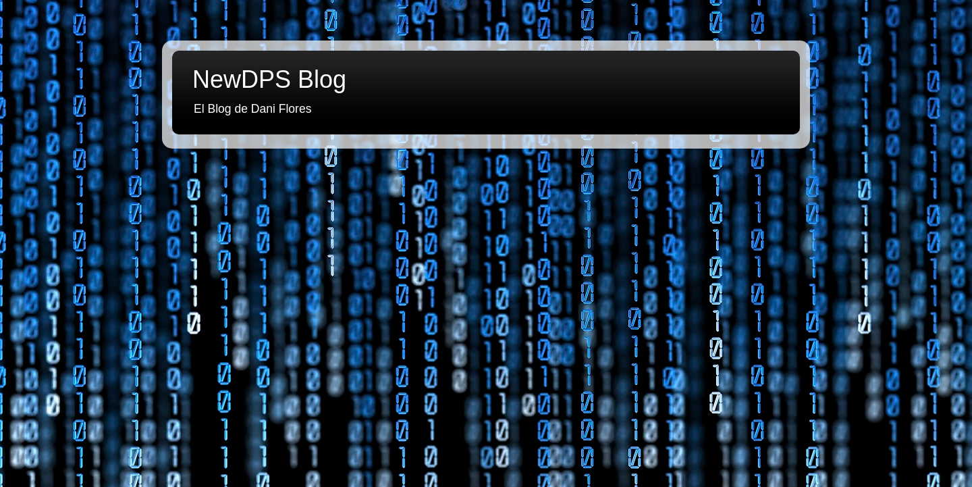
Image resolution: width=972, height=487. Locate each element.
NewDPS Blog (269, 79)
